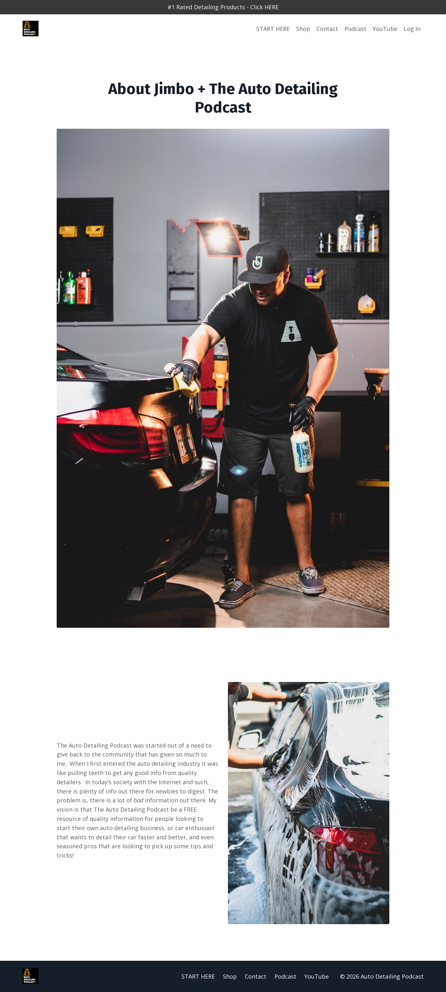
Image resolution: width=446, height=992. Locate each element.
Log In (412, 29)
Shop (303, 29)
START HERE (273, 29)
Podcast (355, 29)
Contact (327, 29)
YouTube (385, 29)
